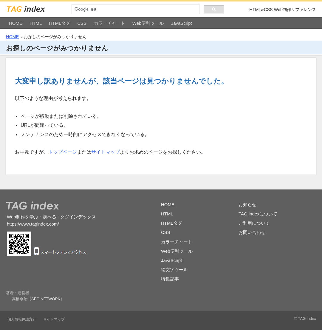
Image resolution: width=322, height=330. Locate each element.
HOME (15, 23)
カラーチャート (109, 23)
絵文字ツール (174, 269)
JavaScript (181, 23)
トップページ (62, 152)
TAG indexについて (258, 213)
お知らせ (247, 204)
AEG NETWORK (46, 299)
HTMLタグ (59, 23)
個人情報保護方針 (21, 319)
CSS (82, 23)
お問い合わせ (252, 232)
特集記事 (170, 278)
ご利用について (254, 223)
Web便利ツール (148, 23)
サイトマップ (105, 152)
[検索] (135, 9)
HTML (36, 23)
